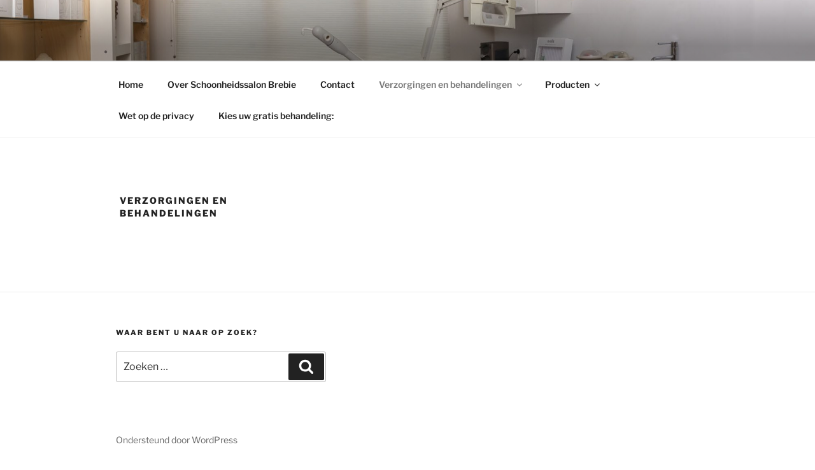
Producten (573, 84)
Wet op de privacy (156, 115)
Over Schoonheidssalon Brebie (231, 84)
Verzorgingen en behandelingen (451, 84)
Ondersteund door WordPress (176, 439)
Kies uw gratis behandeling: (276, 115)
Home (130, 84)
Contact (337, 84)
